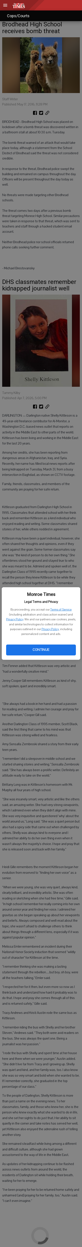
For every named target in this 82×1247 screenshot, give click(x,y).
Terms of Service (61, 610)
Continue (41, 650)
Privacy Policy (14, 619)
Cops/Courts (18, 16)
